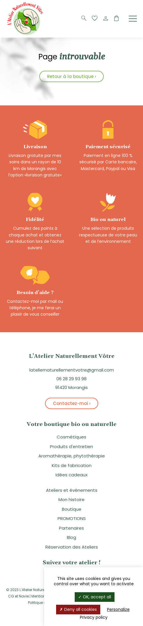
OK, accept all (94, 597)
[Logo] (26, 34)
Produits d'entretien (71, 446)
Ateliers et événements (71, 490)
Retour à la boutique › (71, 76)
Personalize (118, 609)
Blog (71, 537)
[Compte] (105, 18)
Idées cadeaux (71, 475)
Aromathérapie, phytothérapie (71, 456)
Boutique (71, 509)
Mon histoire (71, 499)
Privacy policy (94, 617)
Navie (24, 596)
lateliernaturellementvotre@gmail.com (71, 370)
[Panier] (116, 18)
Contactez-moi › (71, 403)
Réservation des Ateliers (71, 547)
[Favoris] (94, 18)
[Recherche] (84, 18)
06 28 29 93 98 (71, 379)
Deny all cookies (78, 609)
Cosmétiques (71, 437)
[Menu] (132, 18)
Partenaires (71, 528)
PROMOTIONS (72, 518)
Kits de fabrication (72, 465)
